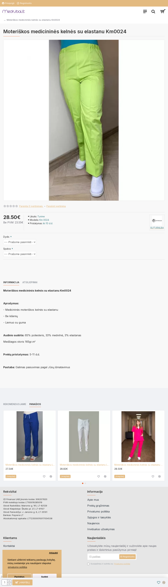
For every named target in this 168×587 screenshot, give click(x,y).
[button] (82, 483)
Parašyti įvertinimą (56, 206)
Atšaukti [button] (53, 553)
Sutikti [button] (44, 577)
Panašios (35, 404)
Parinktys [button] (19, 577)
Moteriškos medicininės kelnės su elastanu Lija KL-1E (30, 464)
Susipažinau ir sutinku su (109, 563)
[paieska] (153, 11)
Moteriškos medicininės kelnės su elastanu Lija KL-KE (84, 464)
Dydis (6, 236)
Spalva (7, 248)
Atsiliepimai (29, 282)
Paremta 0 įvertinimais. (31, 206)
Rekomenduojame (14, 404)
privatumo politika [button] (17, 567)
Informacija (11, 282)
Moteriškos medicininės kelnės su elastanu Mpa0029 (139, 464)
